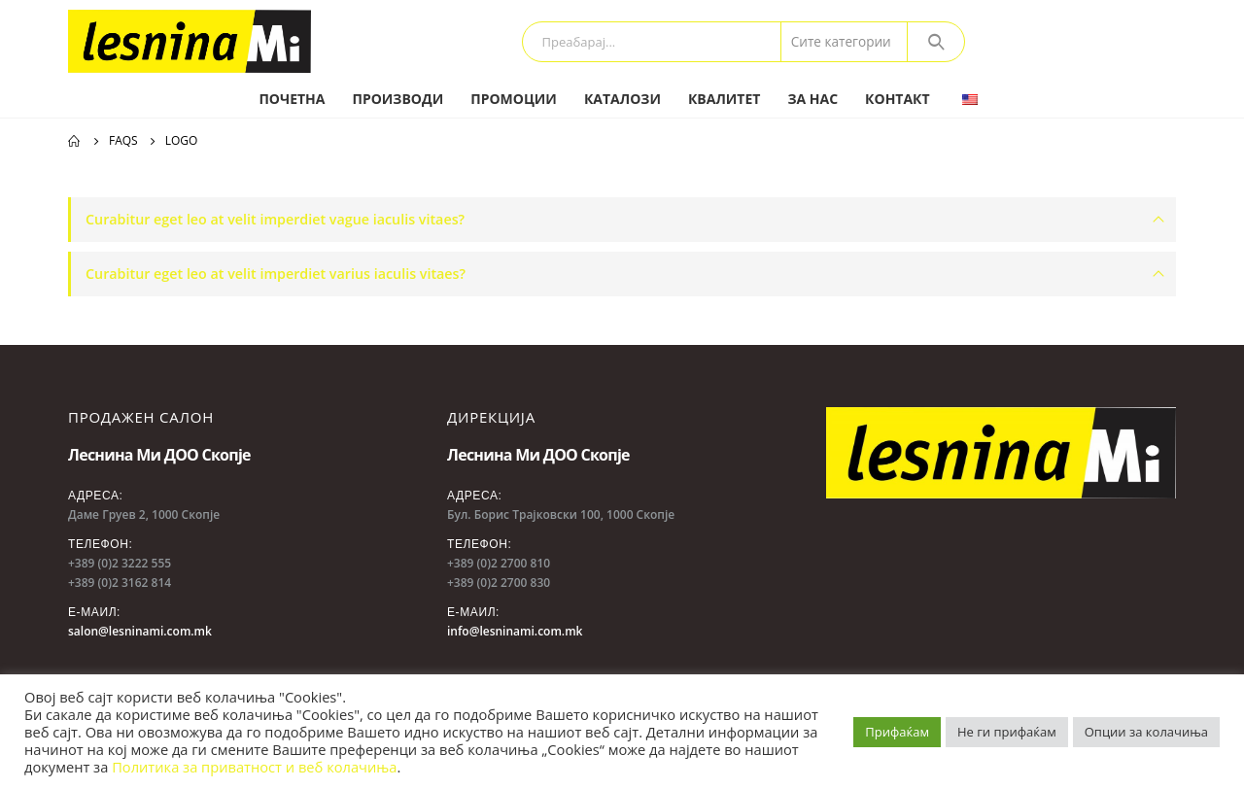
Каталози (622, 98)
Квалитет (724, 98)
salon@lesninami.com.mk (140, 631)
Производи (397, 98)
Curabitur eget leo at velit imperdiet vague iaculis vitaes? (275, 219)
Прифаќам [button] (897, 731)
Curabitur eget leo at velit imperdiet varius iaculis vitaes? (276, 273)
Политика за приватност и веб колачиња (254, 766)
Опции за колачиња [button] (1146, 731)
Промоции (513, 98)
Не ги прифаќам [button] (1006, 731)
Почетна (292, 98)
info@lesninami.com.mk (514, 631)
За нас (812, 98)
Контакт (897, 98)
